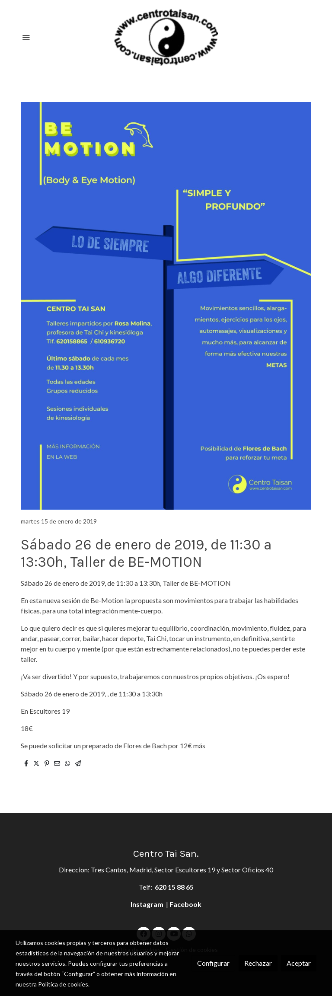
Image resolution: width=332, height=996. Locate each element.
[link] (166, 37)
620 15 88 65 (174, 887)
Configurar (213, 963)
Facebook (185, 904)
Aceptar (299, 963)
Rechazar (258, 963)
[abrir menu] (26, 37)
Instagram (148, 904)
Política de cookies (63, 984)
